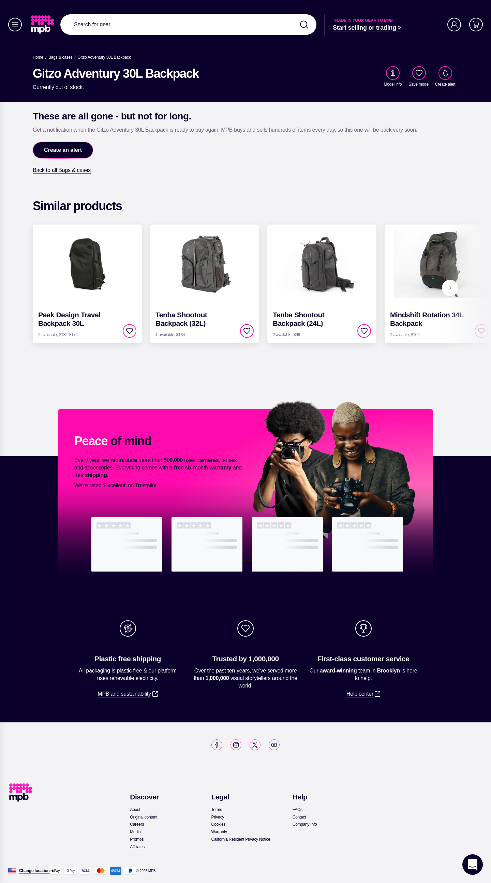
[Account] (454, 24)
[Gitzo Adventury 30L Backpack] (104, 57)
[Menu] (15, 24)
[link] (43, 24)
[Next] (450, 288)
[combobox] (188, 24)
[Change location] (34, 871)
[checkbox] (419, 73)
